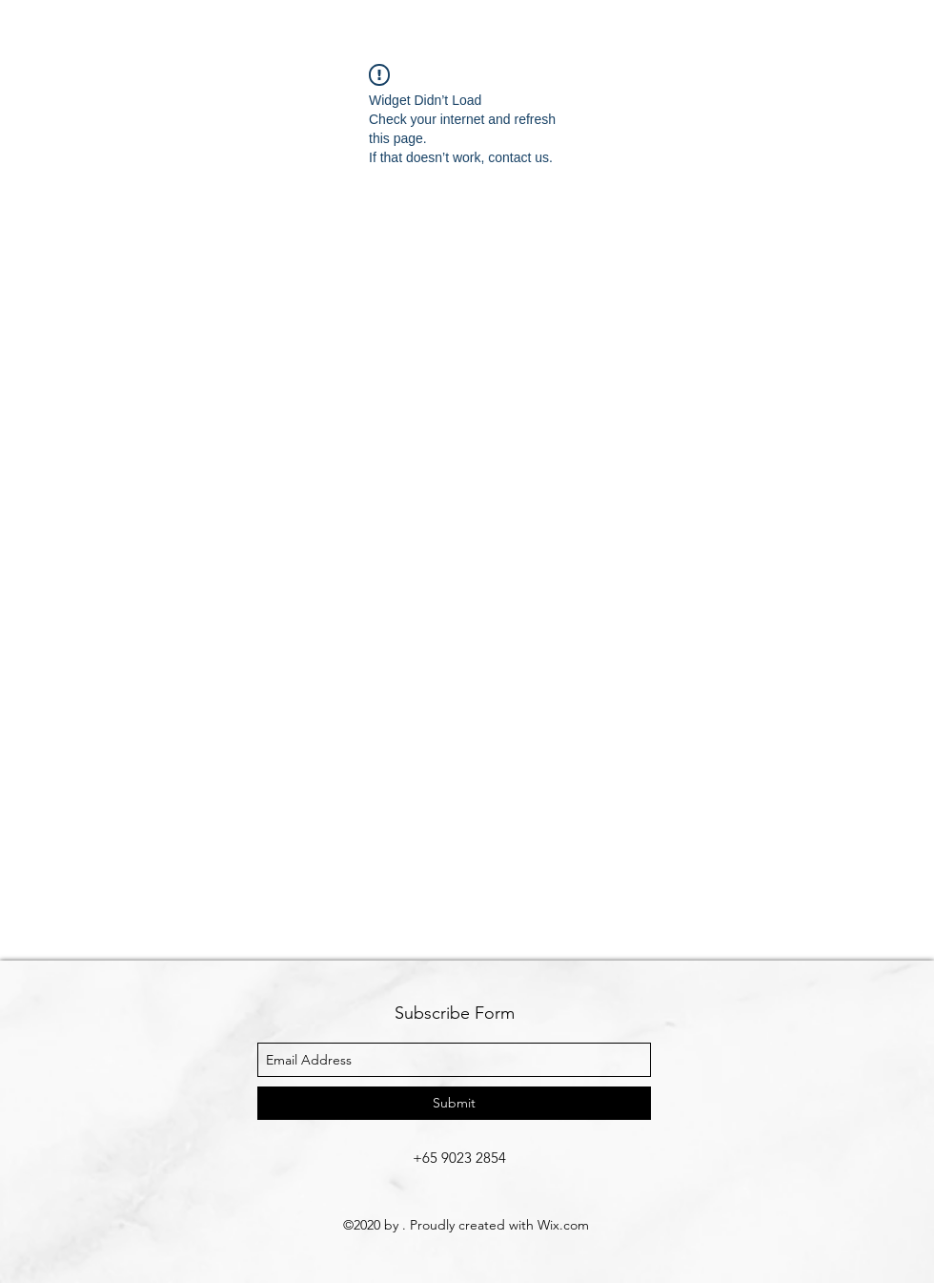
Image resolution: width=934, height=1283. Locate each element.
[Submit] (454, 1103)
